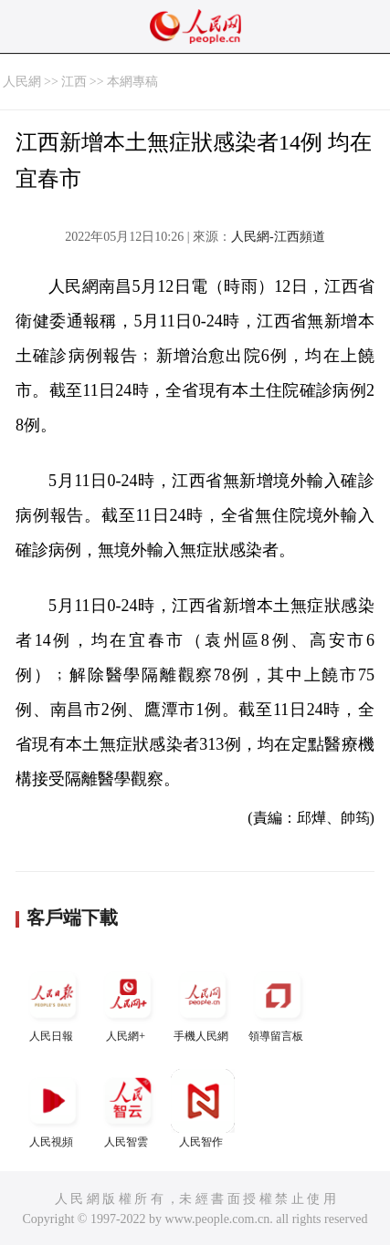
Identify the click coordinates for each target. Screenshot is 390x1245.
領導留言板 (278, 1003)
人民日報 (53, 1003)
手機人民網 (203, 1003)
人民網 (22, 81)
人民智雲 (128, 1108)
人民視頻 (53, 1108)
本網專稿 (132, 81)
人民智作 (203, 1108)
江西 (74, 81)
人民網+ (128, 1003)
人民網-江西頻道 (278, 237)
